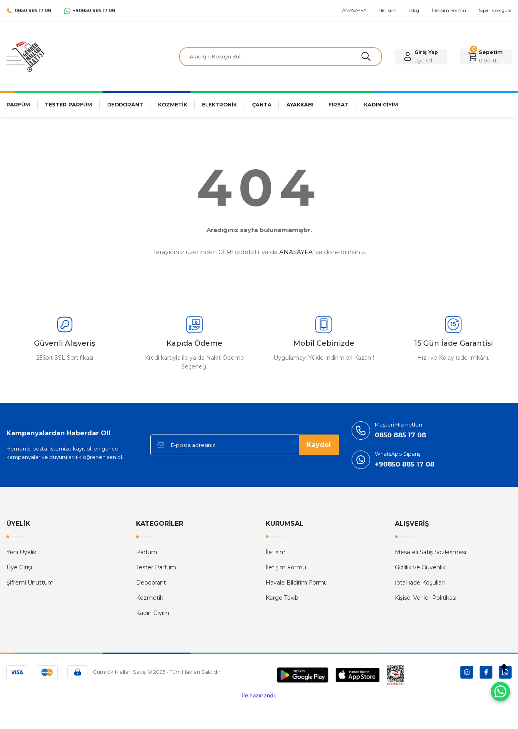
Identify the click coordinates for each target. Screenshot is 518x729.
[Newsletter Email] (244, 445)
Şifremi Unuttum (30, 582)
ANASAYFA (296, 252)
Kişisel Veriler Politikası (425, 597)
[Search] (280, 57)
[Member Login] (421, 57)
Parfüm (146, 552)
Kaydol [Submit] (319, 445)
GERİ (225, 252)
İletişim (276, 552)
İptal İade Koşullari (420, 582)
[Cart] (486, 57)
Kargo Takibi (283, 597)
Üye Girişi (19, 567)
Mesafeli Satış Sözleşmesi (430, 552)
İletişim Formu (286, 567)
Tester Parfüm (156, 567)
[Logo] (25, 56)
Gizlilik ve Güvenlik (420, 567)
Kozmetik (149, 597)
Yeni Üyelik (21, 552)
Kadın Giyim (152, 613)
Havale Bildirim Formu (297, 582)
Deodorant (151, 582)
